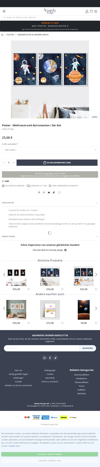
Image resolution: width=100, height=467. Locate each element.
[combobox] (50, 17)
